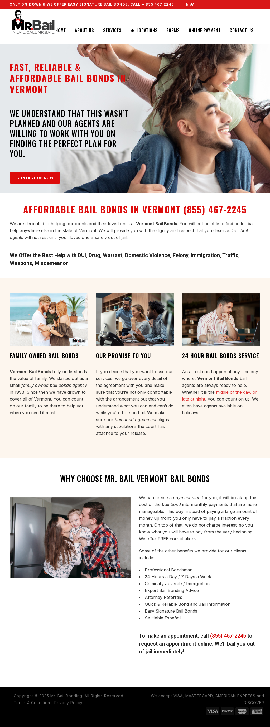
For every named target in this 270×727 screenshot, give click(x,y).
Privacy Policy (68, 702)
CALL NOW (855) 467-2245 (224, 13)
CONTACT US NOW (35, 178)
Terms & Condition (32, 702)
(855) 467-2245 (228, 636)
